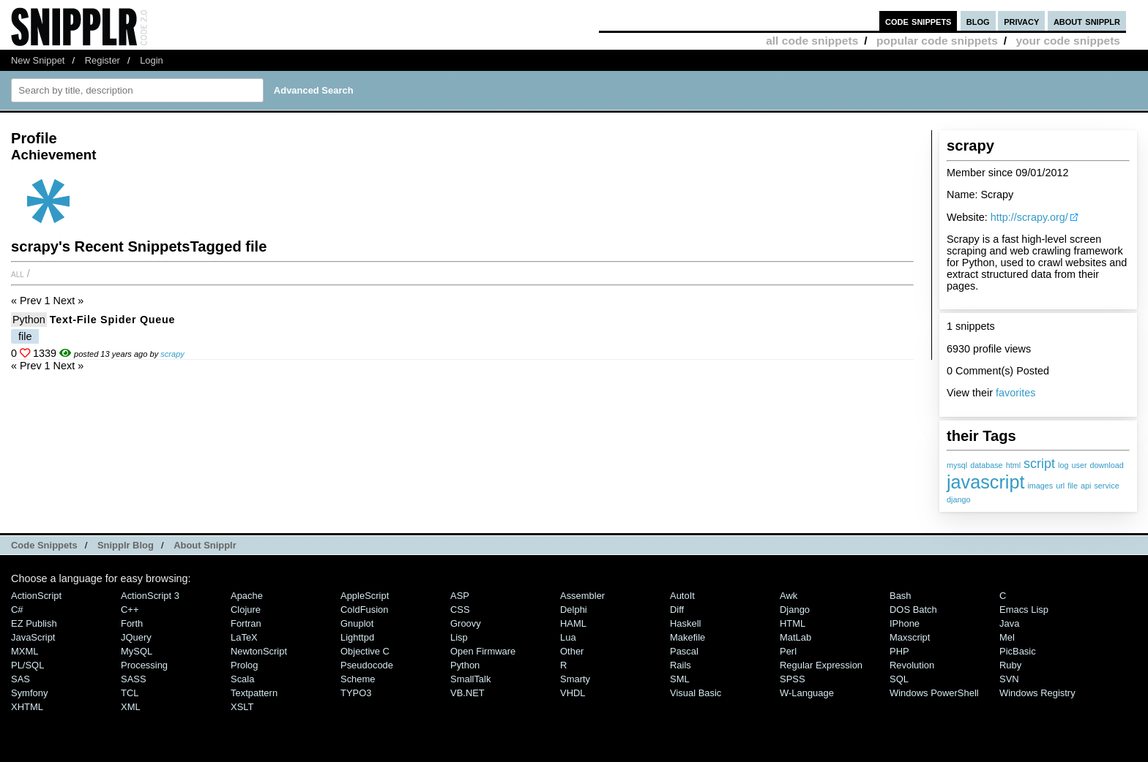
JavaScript (33, 637)
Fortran (246, 623)
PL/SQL (27, 665)
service (1106, 485)
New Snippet (37, 60)
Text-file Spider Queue (113, 319)
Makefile (687, 637)
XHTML (27, 706)
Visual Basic (695, 692)
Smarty (575, 679)
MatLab (795, 637)
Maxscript (910, 637)
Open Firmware (482, 651)
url (1060, 485)
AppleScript (364, 595)
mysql (957, 465)
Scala (242, 679)
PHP (899, 651)
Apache (247, 595)
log (1063, 465)
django (958, 499)
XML (131, 706)
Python (28, 319)
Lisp (459, 637)
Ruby (1010, 665)
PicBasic (1017, 651)
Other (572, 651)
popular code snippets (937, 40)
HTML (792, 623)
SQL (899, 679)
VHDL (573, 692)
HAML (573, 623)
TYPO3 (355, 692)
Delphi (573, 609)
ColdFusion (364, 609)
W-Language (807, 692)
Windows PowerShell (934, 692)
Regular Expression (821, 665)
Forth (132, 623)
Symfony (29, 692)
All (17, 273)
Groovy (465, 623)
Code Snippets (44, 545)
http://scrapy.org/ (1029, 217)
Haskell (685, 623)
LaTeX (244, 637)
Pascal (684, 651)
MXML (24, 651)
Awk (788, 595)
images (1040, 485)
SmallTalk (470, 679)
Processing (144, 665)
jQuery (136, 637)
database (986, 465)
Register (102, 60)
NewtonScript (259, 651)
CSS (460, 609)
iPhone (905, 623)
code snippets (918, 21)
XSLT (242, 706)
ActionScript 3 (150, 595)
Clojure (246, 609)
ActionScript (36, 595)
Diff (677, 609)
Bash (901, 595)
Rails (680, 665)
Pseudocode (366, 665)
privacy (1021, 21)
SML (680, 679)
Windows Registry (1037, 692)
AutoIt (682, 595)
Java (1009, 623)
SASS (133, 679)
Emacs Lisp (1023, 609)
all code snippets (812, 40)
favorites (1015, 393)
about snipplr (1087, 21)
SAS (20, 679)
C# (17, 609)
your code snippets (1067, 40)
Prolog (244, 665)
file (1072, 485)
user (1078, 465)
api (1086, 485)
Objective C (365, 651)
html (1013, 465)
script (1039, 463)
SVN (1009, 679)
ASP (459, 595)
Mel (1007, 637)
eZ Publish (34, 623)
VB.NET (467, 692)
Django (795, 609)
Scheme (358, 679)
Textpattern (254, 692)
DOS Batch (913, 609)
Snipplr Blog (125, 545)
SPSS (792, 679)
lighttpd (357, 637)
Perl (788, 651)
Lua (568, 637)
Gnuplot (356, 623)
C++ (129, 609)
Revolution (912, 665)
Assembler (582, 595)
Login (151, 60)
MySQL (136, 651)
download (1107, 465)
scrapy (172, 354)
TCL (129, 692)
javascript (985, 482)
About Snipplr (205, 545)
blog (978, 21)
